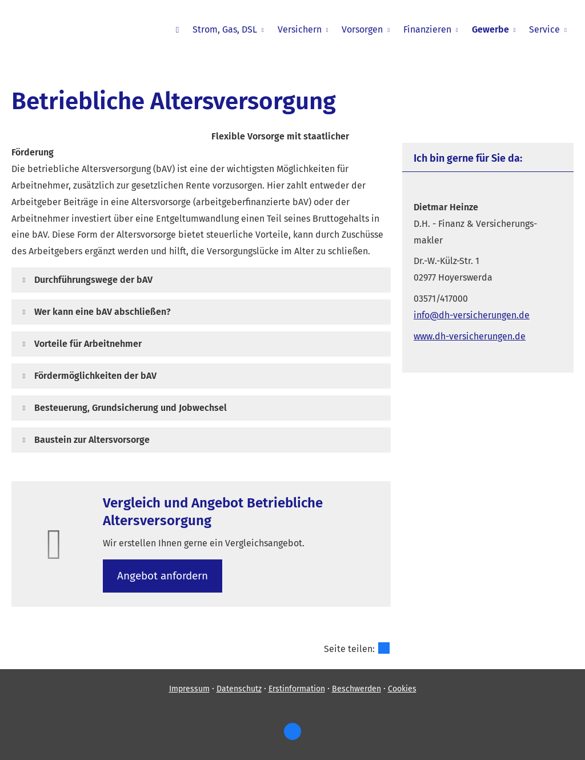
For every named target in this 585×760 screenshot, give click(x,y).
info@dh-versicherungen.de (472, 315)
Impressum (189, 689)
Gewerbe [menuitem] (490, 29)
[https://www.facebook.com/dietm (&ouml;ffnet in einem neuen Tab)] (292, 731)
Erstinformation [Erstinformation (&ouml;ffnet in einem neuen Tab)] (297, 689)
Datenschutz (239, 689)
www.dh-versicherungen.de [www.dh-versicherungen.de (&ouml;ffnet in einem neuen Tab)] (470, 336)
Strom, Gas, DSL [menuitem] (225, 29)
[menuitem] (177, 29)
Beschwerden (356, 689)
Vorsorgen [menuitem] (362, 29)
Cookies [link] (402, 689)
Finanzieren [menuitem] (427, 29)
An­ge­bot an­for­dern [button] (162, 575)
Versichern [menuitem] (300, 29)
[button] (93, 279)
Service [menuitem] (544, 29)
